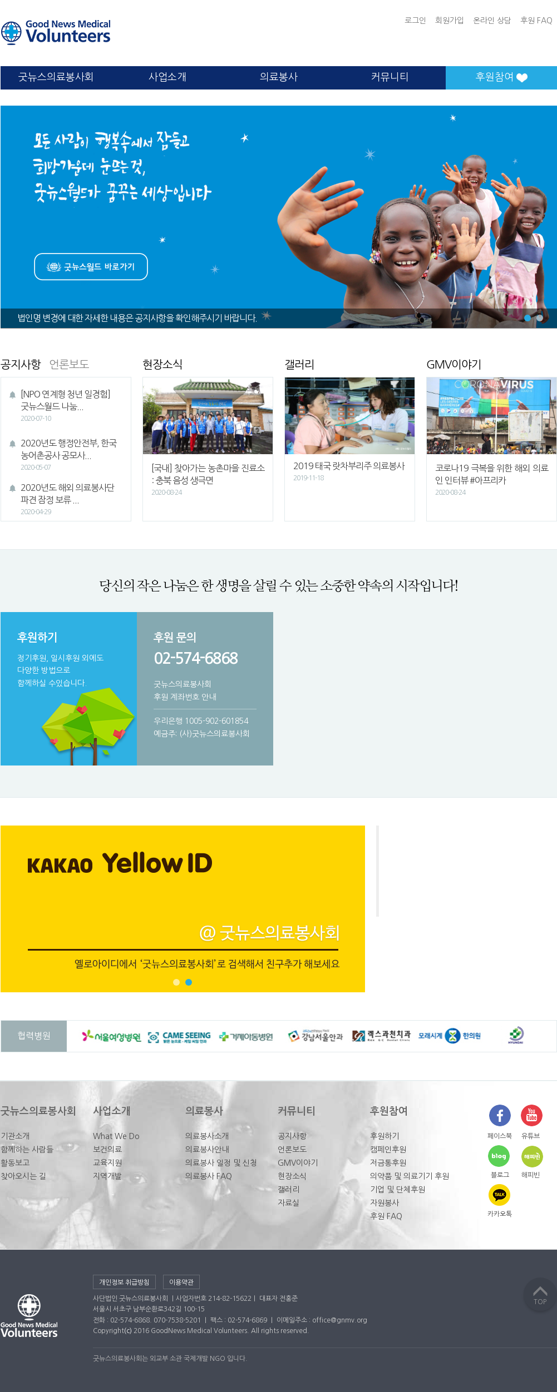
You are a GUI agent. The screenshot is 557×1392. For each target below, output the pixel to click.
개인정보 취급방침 (124, 1282)
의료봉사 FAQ (208, 1176)
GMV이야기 (298, 1163)
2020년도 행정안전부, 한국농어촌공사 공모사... (69, 456)
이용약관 (181, 1282)
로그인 (415, 20)
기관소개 (15, 1136)
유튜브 (530, 1136)
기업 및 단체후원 (397, 1190)
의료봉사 (279, 77)
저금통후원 (388, 1163)
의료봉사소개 (207, 1136)
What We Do (116, 1136)
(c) (128, 1331)
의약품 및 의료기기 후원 (409, 1176)
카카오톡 (499, 1214)
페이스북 (499, 1136)
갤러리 (288, 1190)
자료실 (288, 1203)
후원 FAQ (536, 20)
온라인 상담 (492, 20)
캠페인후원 (388, 1150)
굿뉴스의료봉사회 (56, 77)
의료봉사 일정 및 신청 (221, 1163)
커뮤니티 (390, 77)
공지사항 (292, 1136)
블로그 (500, 1175)
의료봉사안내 (207, 1150)
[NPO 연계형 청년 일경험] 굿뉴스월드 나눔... (69, 407)
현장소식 (292, 1176)
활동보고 (15, 1163)
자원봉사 (384, 1203)
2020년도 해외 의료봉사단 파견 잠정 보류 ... (69, 500)
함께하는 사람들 (27, 1150)
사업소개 (167, 77)
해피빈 (530, 1175)
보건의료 (107, 1150)
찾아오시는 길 (23, 1176)
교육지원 (107, 1163)
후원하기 (384, 1136)
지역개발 (107, 1176)
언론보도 (292, 1150)
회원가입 (449, 20)
